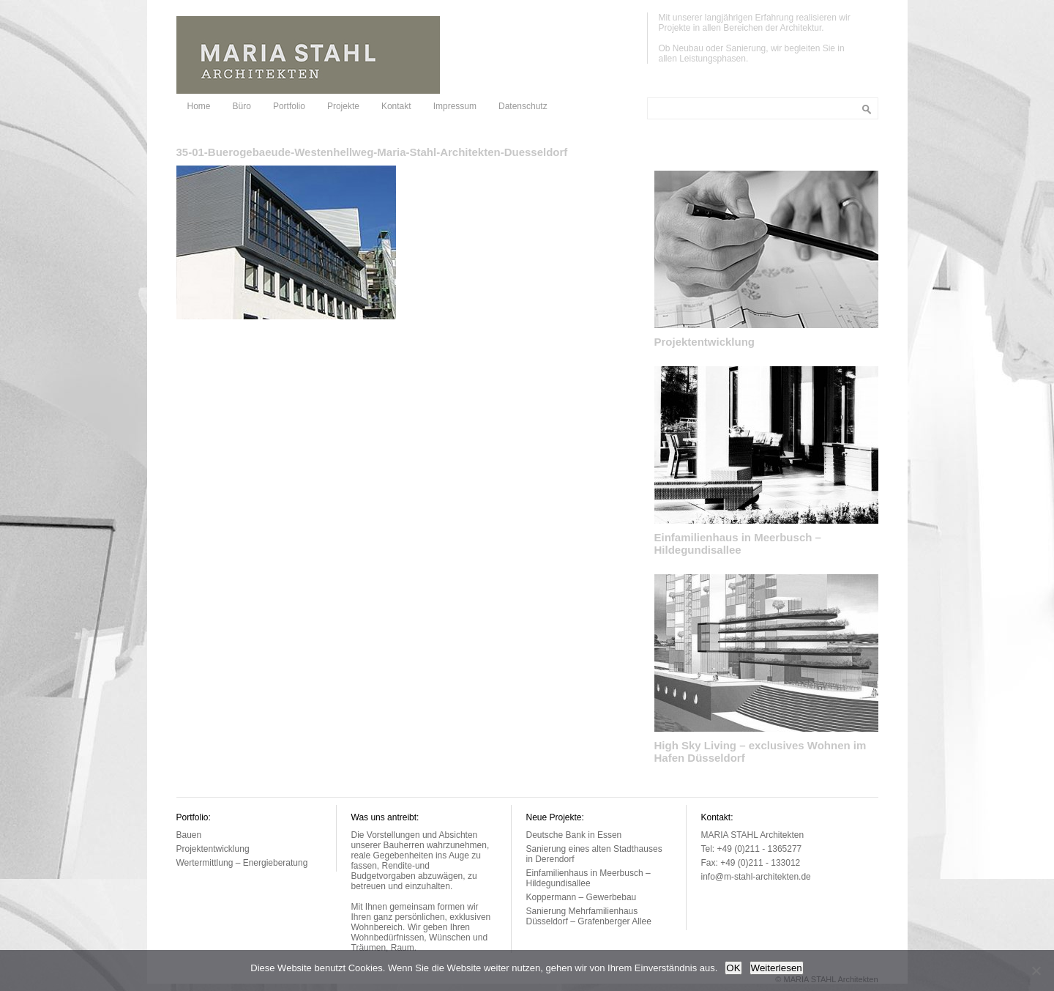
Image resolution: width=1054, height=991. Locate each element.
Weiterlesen (776, 967)
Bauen (189, 835)
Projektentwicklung (704, 341)
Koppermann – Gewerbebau (581, 897)
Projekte (343, 106)
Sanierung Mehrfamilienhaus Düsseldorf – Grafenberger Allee (588, 916)
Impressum (454, 106)
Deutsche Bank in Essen (574, 835)
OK (733, 967)
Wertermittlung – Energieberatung (242, 863)
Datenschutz (522, 106)
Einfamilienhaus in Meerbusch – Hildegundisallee (737, 543)
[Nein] (1035, 970)
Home (199, 106)
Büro (242, 106)
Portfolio (289, 106)
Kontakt (396, 106)
